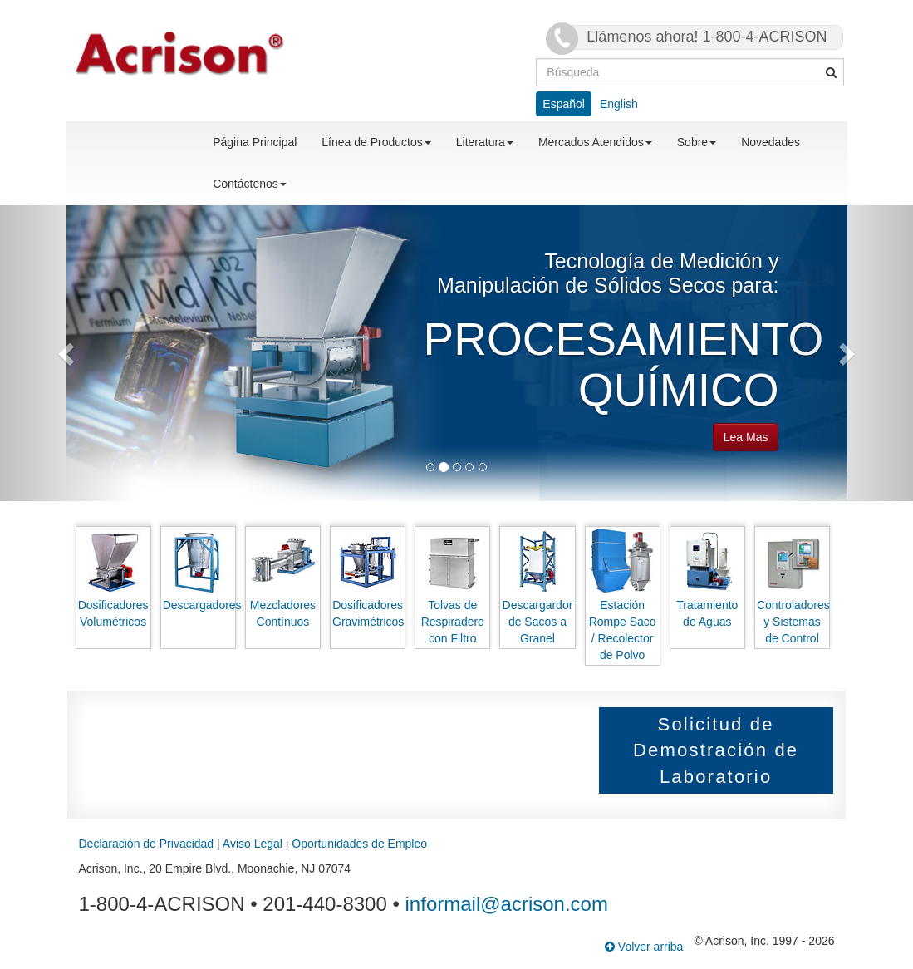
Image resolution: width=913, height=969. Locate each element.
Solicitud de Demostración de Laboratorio (715, 750)
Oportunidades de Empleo (359, 843)
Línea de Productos (376, 142)
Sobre (696, 142)
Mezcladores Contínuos (282, 578)
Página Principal (255, 142)
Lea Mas (746, 437)
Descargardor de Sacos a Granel (538, 587)
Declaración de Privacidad (146, 843)
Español (563, 104)
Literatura (484, 142)
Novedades (770, 142)
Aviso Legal (252, 843)
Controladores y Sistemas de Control (793, 587)
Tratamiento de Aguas (707, 578)
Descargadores (199, 570)
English (619, 104)
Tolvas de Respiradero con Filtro (453, 587)
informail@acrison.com (506, 904)
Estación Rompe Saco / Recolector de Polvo (622, 595)
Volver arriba (644, 946)
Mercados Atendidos (595, 142)
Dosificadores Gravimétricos (368, 578)
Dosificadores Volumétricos (113, 578)
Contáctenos (250, 183)
